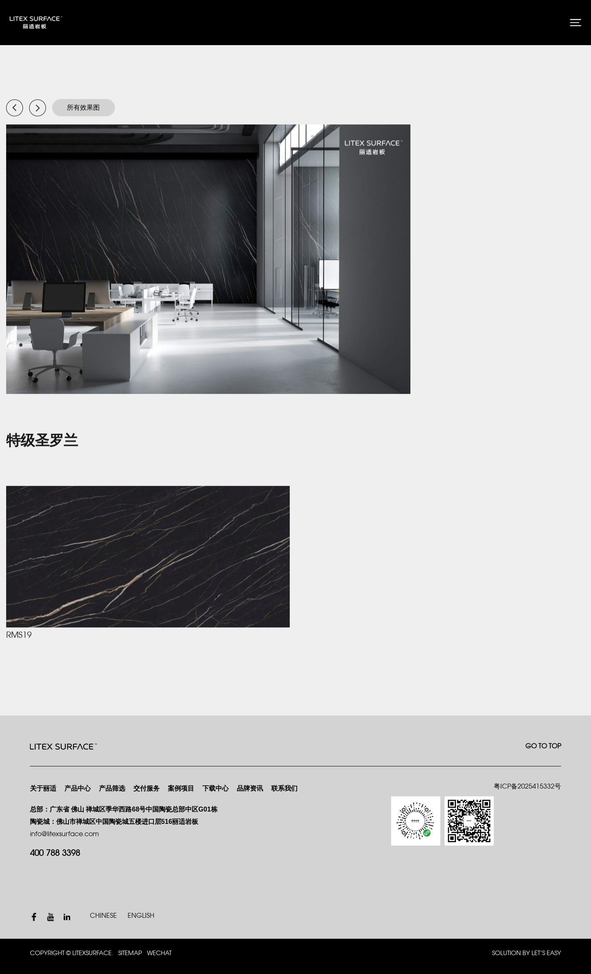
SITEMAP (130, 953)
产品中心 (77, 789)
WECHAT (159, 953)
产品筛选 (112, 789)
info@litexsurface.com (64, 834)
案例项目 (181, 789)
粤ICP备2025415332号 (527, 787)
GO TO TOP (543, 746)
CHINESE (103, 916)
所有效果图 (83, 108)
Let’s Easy (546, 953)
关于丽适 (43, 789)
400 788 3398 (55, 853)
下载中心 (215, 789)
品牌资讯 (250, 789)
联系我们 (284, 789)
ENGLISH (141, 916)
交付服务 (146, 789)
